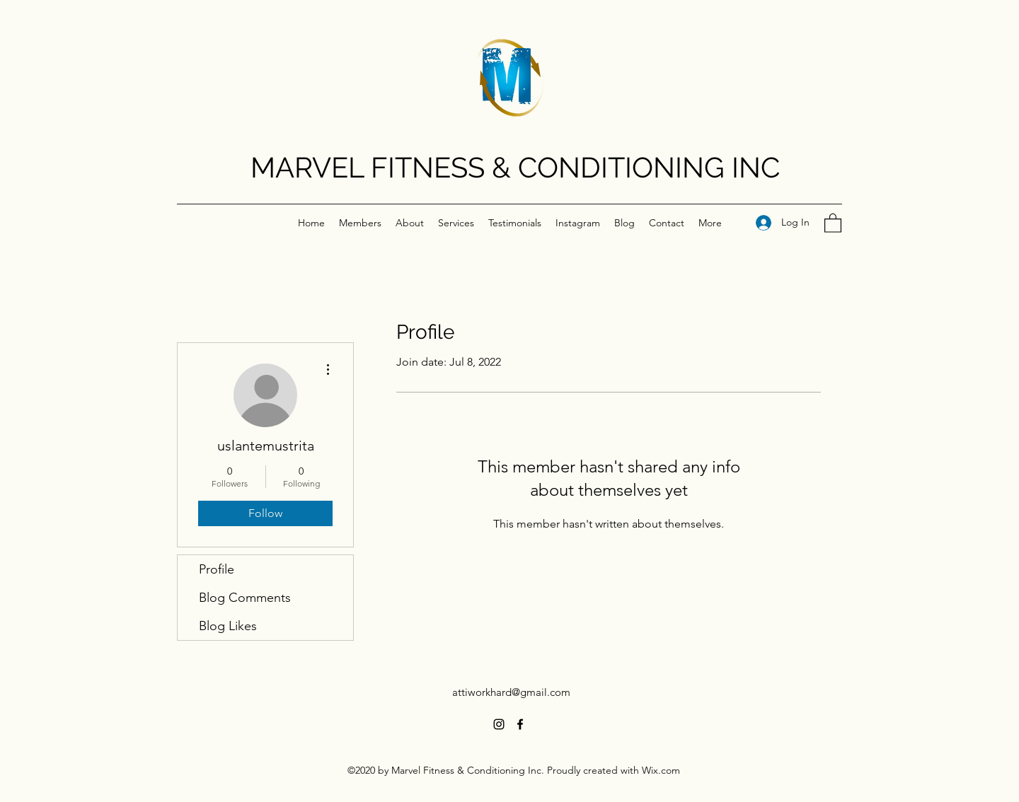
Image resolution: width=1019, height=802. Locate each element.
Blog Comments (245, 597)
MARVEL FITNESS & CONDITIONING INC (515, 167)
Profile (216, 569)
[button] (832, 222)
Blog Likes (228, 626)
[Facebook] (520, 724)
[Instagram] (499, 724)
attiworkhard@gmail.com (511, 692)
